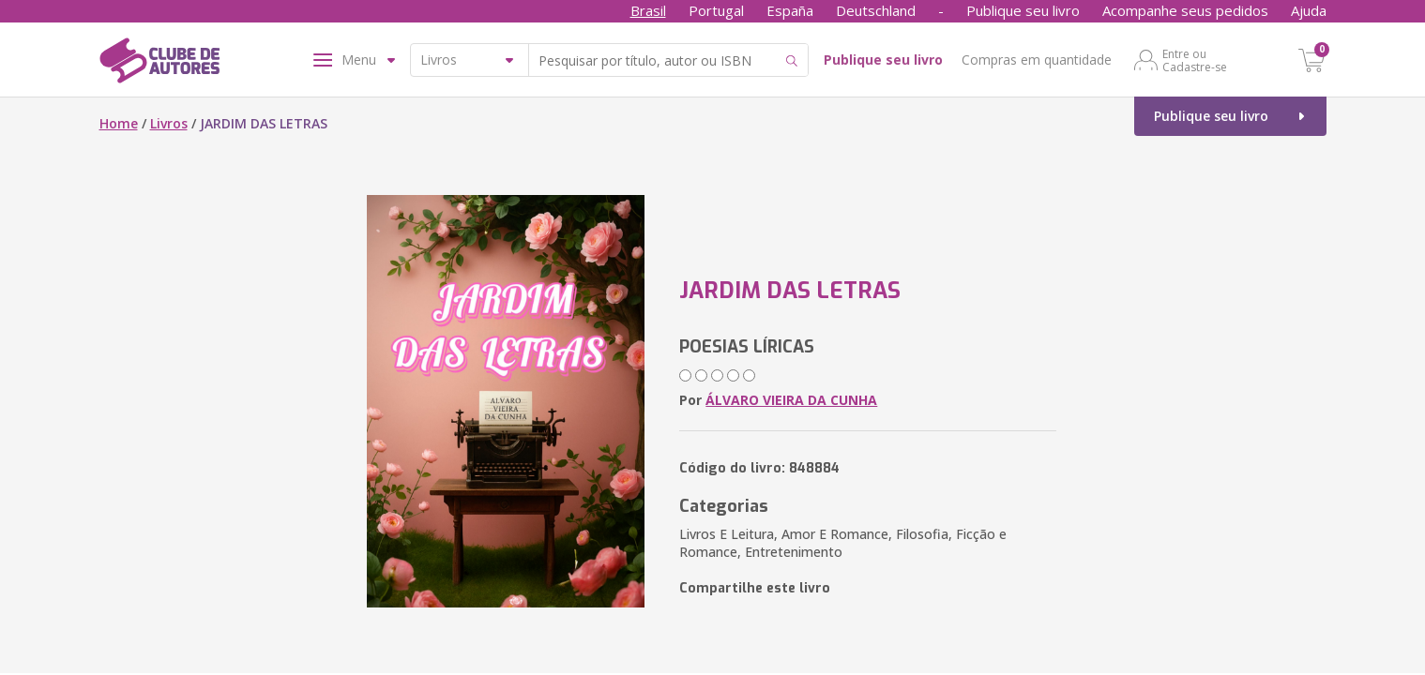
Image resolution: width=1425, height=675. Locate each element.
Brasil (648, 10)
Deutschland (876, 10)
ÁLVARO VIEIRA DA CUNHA (791, 400)
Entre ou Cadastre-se (1194, 60)
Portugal (716, 10)
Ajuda (1308, 10)
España (789, 10)
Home (118, 123)
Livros (169, 123)
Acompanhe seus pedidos (1185, 10)
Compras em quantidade (1037, 59)
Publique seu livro (1023, 10)
